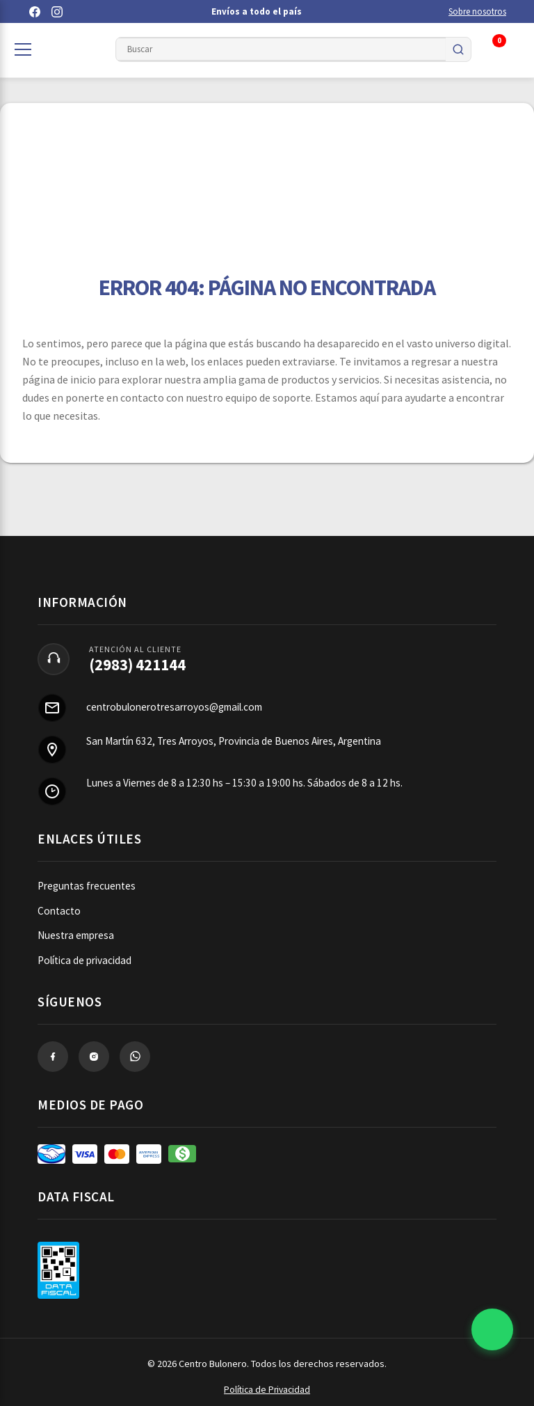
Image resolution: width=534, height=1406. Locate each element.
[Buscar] (458, 49)
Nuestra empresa (76, 935)
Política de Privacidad (267, 1390)
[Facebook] (35, 12)
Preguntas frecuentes (87, 885)
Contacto (59, 910)
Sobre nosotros (477, 11)
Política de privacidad (84, 960)
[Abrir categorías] (23, 49)
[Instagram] (57, 12)
